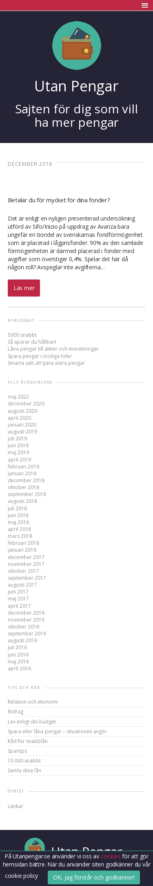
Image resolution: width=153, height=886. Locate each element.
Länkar (15, 806)
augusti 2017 (22, 584)
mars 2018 (20, 536)
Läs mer (24, 288)
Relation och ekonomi (33, 701)
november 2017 (26, 564)
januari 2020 (22, 424)
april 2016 (19, 668)
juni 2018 (18, 515)
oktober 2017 (23, 571)
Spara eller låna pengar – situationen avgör (57, 731)
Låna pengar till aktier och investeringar (53, 348)
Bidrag (15, 711)
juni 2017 (18, 591)
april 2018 (19, 529)
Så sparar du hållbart (32, 341)
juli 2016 (17, 647)
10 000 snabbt (24, 760)
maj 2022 (18, 396)
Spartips (17, 750)
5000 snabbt (22, 334)
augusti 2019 (22, 431)
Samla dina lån (24, 770)
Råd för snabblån (28, 741)
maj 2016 (18, 661)
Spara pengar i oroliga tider (40, 356)
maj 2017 (18, 598)
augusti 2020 (22, 410)
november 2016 (26, 619)
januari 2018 (22, 549)
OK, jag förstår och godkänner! (94, 877)
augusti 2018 (22, 501)
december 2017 (26, 557)
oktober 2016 (23, 626)
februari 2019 (23, 466)
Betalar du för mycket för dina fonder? (59, 200)
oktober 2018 (23, 487)
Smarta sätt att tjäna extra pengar (46, 363)
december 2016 (26, 612)
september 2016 (27, 633)
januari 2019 (22, 473)
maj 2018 (18, 522)
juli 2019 (17, 438)
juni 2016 (18, 654)
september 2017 (27, 577)
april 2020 (19, 417)
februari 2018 (23, 542)
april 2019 (19, 459)
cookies (111, 856)
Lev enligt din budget (32, 721)
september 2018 (27, 494)
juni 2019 (18, 445)
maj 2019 (18, 452)
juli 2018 (17, 508)
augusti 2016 (22, 640)
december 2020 (26, 403)
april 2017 (19, 605)
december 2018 (26, 480)
